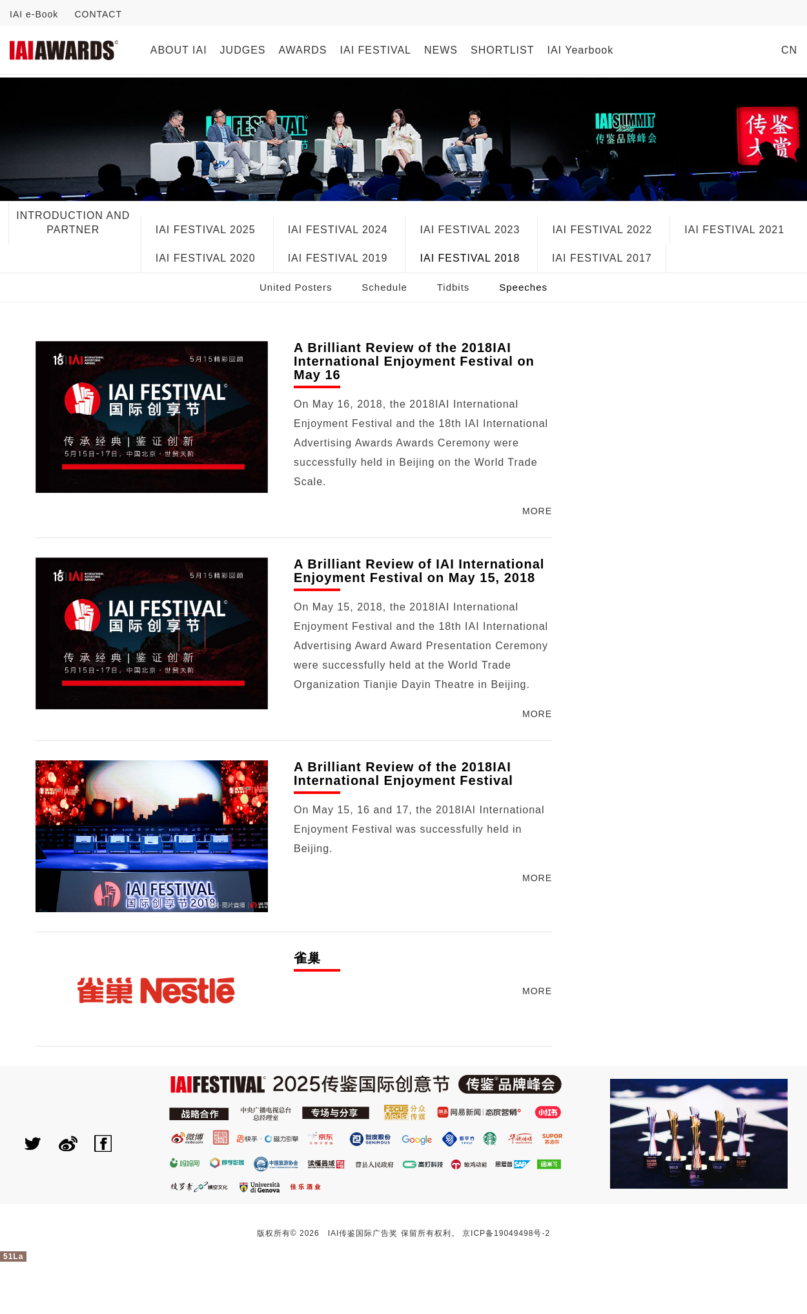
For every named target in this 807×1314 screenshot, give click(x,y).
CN (789, 50)
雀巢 (307, 958)
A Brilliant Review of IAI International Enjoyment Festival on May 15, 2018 (419, 571)
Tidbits (453, 287)
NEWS (441, 50)
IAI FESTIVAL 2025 (206, 229)
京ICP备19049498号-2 (506, 1233)
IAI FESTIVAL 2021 (734, 229)
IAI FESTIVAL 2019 (338, 258)
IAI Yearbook (580, 50)
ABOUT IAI (178, 50)
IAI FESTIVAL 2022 (602, 229)
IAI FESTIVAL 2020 (206, 258)
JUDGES (243, 50)
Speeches (523, 287)
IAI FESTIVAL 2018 (470, 258)
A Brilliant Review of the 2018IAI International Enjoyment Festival (403, 773)
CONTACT (98, 14)
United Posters (296, 287)
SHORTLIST (503, 50)
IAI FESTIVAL (375, 50)
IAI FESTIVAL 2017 (602, 258)
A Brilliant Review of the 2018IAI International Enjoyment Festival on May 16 (414, 361)
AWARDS (303, 50)
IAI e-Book (34, 14)
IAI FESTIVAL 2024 (338, 229)
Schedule (384, 287)
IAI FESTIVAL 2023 (470, 229)
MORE (537, 511)
